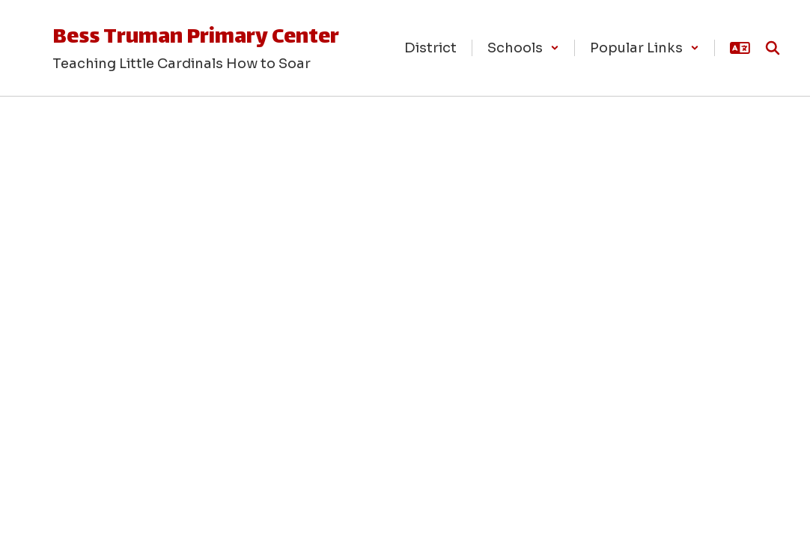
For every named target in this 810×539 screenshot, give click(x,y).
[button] (523, 48)
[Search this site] (772, 47)
